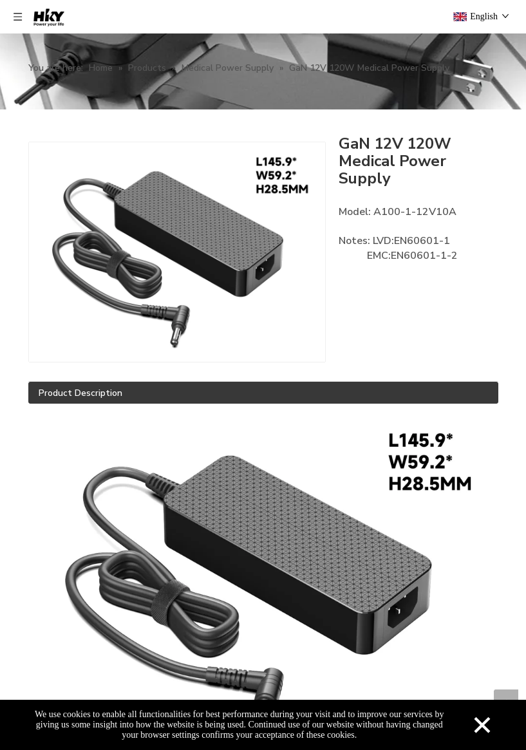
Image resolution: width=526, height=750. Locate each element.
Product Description (80, 393)
